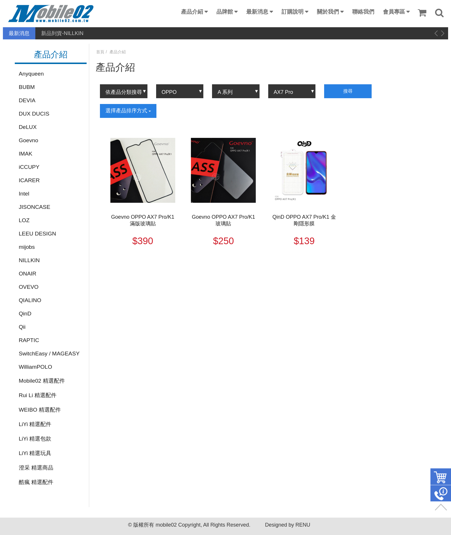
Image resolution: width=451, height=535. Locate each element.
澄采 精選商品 (36, 468)
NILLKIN (29, 260)
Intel (24, 194)
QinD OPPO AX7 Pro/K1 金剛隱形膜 (304, 220)
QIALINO (30, 300)
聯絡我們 (363, 12)
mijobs (27, 247)
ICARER (29, 180)
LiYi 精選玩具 (35, 453)
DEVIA (27, 100)
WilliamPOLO (35, 367)
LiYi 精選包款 (35, 439)
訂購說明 (293, 12)
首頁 (100, 52)
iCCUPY (29, 167)
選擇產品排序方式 (128, 111)
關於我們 (328, 12)
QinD (25, 314)
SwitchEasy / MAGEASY (49, 353)
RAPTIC (29, 340)
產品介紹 (192, 12)
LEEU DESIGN (37, 234)
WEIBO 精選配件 (40, 410)
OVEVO (29, 287)
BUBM (27, 87)
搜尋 (348, 91)
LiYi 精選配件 (35, 424)
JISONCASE (34, 207)
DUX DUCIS (34, 114)
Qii (22, 327)
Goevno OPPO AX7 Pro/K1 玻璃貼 (223, 220)
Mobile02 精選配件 (42, 381)
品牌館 (224, 12)
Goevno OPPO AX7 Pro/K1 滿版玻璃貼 (142, 220)
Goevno (28, 140)
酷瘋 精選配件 (36, 482)
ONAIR (27, 274)
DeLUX (28, 127)
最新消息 (257, 12)
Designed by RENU (287, 525)
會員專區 (394, 12)
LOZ (24, 220)
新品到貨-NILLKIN (62, 33)
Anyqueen (31, 74)
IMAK (25, 154)
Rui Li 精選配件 (37, 395)
